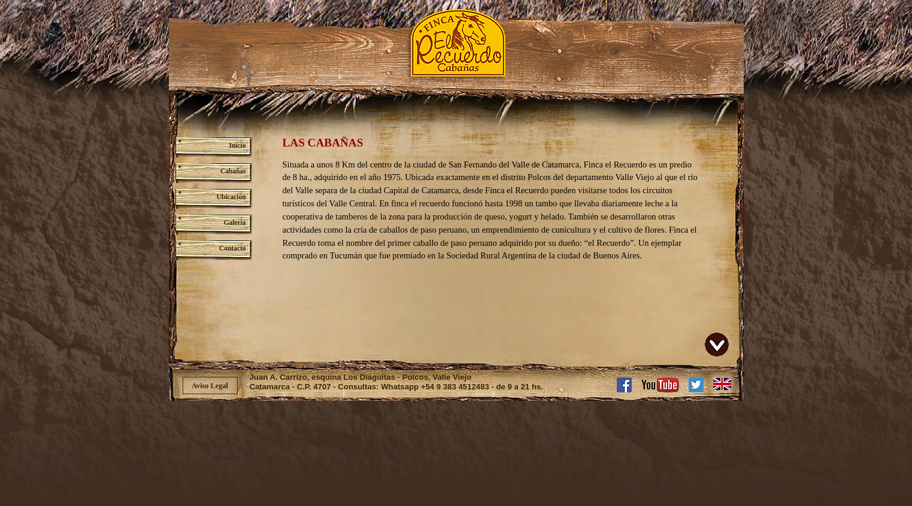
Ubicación (231, 196)
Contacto (232, 248)
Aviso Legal (210, 386)
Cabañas (233, 171)
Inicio (237, 145)
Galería (235, 222)
